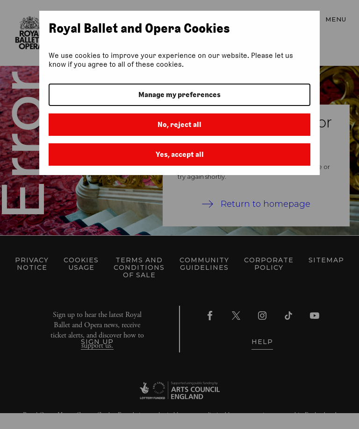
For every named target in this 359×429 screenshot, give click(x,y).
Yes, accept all (180, 154)
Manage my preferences (179, 94)
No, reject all (179, 124)
